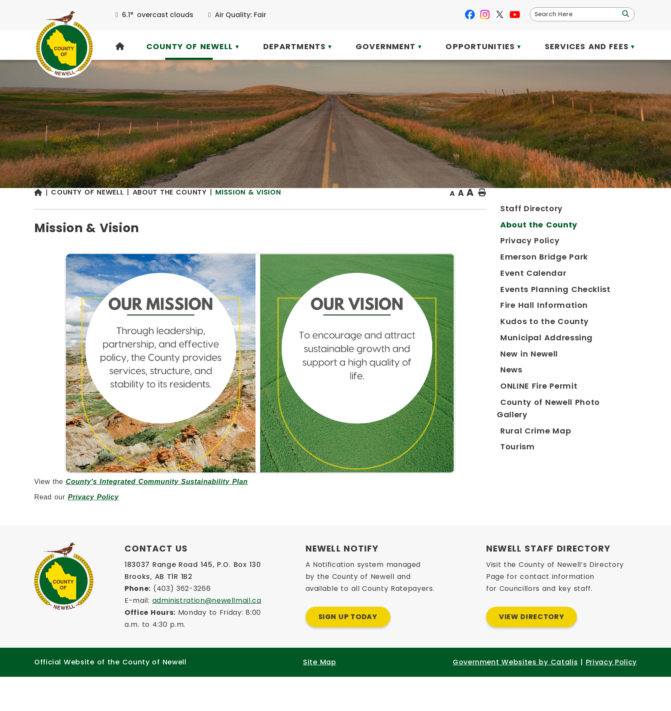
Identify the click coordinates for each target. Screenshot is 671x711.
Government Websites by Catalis (515, 696)
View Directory (531, 651)
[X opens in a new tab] (500, 14)
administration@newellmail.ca (206, 635)
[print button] (616, 210)
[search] (576, 14)
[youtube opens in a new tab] (515, 14)
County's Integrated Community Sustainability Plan (325, 498)
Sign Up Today (347, 651)
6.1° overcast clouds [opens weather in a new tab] (157, 15)
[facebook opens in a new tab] (470, 14)
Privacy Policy (261, 514)
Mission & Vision (415, 209)
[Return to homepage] (210, 210)
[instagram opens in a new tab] (485, 14)
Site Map (319, 696)
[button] (625, 14)
